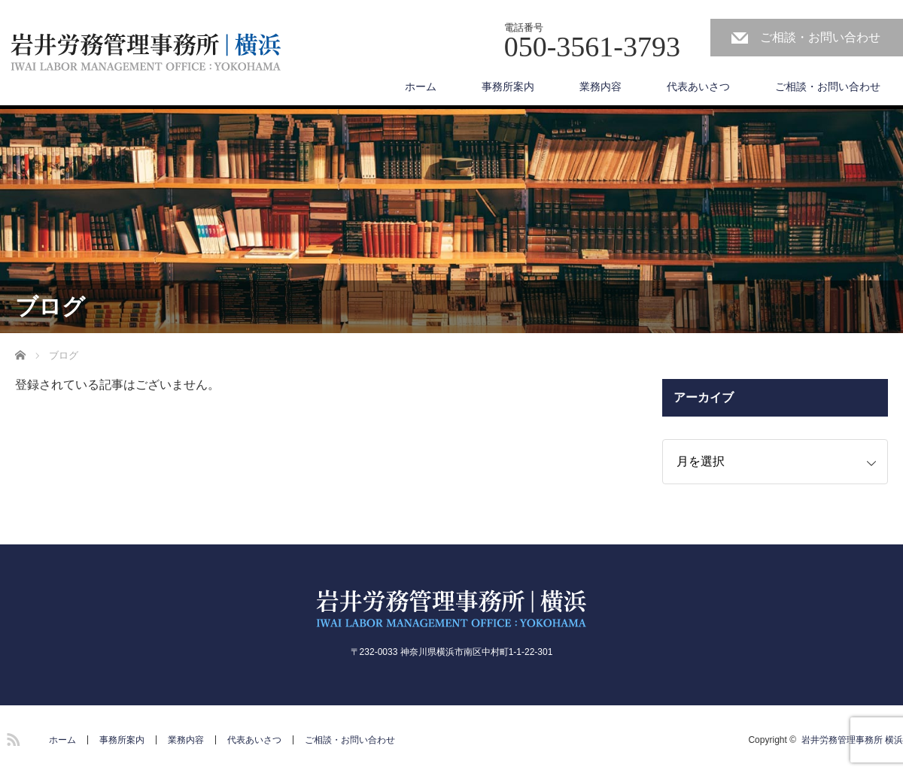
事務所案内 (508, 86)
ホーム (420, 86)
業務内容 (600, 86)
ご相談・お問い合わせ (820, 37)
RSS (11, 737)
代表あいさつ (698, 86)
